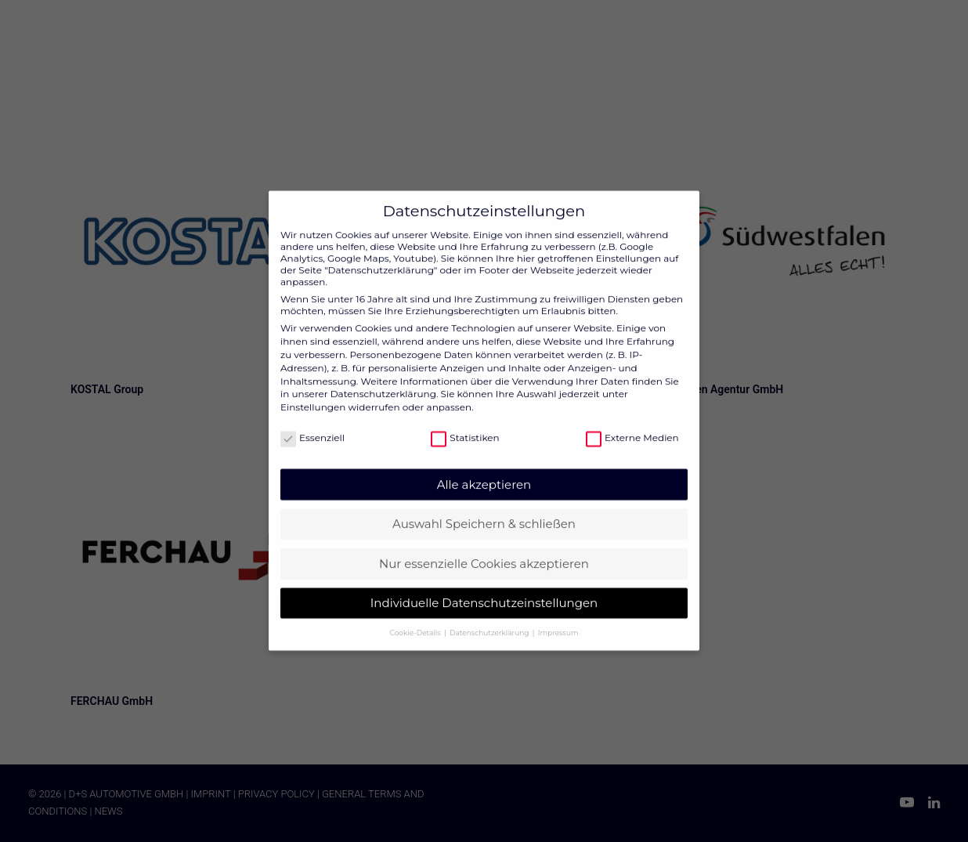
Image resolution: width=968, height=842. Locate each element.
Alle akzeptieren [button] (484, 463)
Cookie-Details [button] (416, 611)
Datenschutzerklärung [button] (490, 611)
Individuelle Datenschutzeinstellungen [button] (484, 582)
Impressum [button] (558, 611)
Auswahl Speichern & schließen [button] (484, 502)
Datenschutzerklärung (383, 373)
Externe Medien (632, 417)
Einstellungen (312, 386)
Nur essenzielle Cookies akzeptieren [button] (484, 542)
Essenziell (312, 417)
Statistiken (465, 417)
